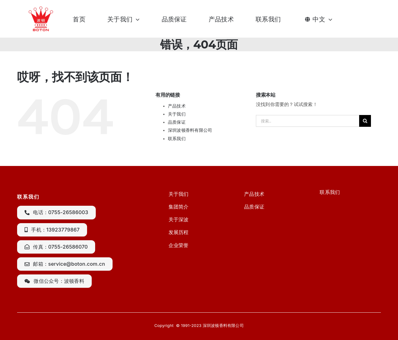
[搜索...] (307, 121)
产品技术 (177, 106)
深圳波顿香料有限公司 (190, 130)
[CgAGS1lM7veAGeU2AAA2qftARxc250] (42, 8)
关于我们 (177, 114)
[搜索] (365, 121)
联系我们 (177, 138)
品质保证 (177, 122)
